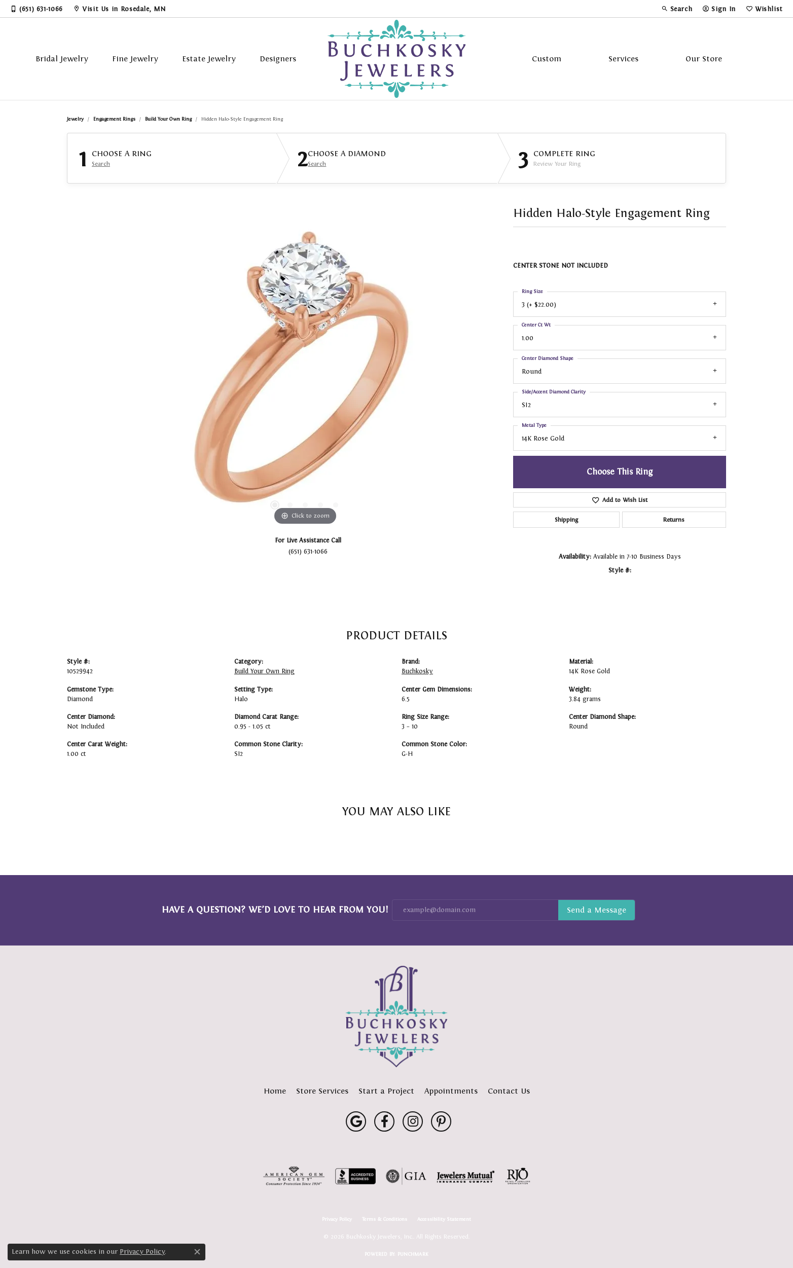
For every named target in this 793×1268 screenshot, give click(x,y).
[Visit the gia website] (406, 1176)
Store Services (322, 1090)
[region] (305, 376)
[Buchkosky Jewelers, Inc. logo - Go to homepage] (396, 59)
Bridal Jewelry (61, 58)
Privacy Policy (337, 1219)
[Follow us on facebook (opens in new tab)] (384, 1121)
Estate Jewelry (209, 58)
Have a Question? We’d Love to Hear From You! (275, 909)
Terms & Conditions (384, 1219)
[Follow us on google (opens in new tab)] (356, 1121)
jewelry (75, 119)
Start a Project (386, 1090)
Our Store (704, 58)
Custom (546, 58)
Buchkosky (417, 671)
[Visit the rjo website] (517, 1176)
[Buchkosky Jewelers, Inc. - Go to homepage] (396, 1016)
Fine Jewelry (135, 58)
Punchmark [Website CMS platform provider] (413, 1254)
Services (623, 58)
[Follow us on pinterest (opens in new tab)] (441, 1121)
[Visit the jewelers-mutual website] (466, 1176)
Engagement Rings (114, 119)
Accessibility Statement (444, 1219)
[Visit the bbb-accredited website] (355, 1176)
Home (275, 1090)
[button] (677, 8)
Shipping (566, 519)
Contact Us (509, 1090)
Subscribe (596, 910)
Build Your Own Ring (168, 119)
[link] (36, 8)
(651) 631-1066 (308, 551)
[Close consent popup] (197, 1252)
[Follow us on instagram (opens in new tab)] (413, 1121)
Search (101, 163)
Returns (673, 519)
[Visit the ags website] (294, 1176)
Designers (278, 58)
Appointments (451, 1090)
